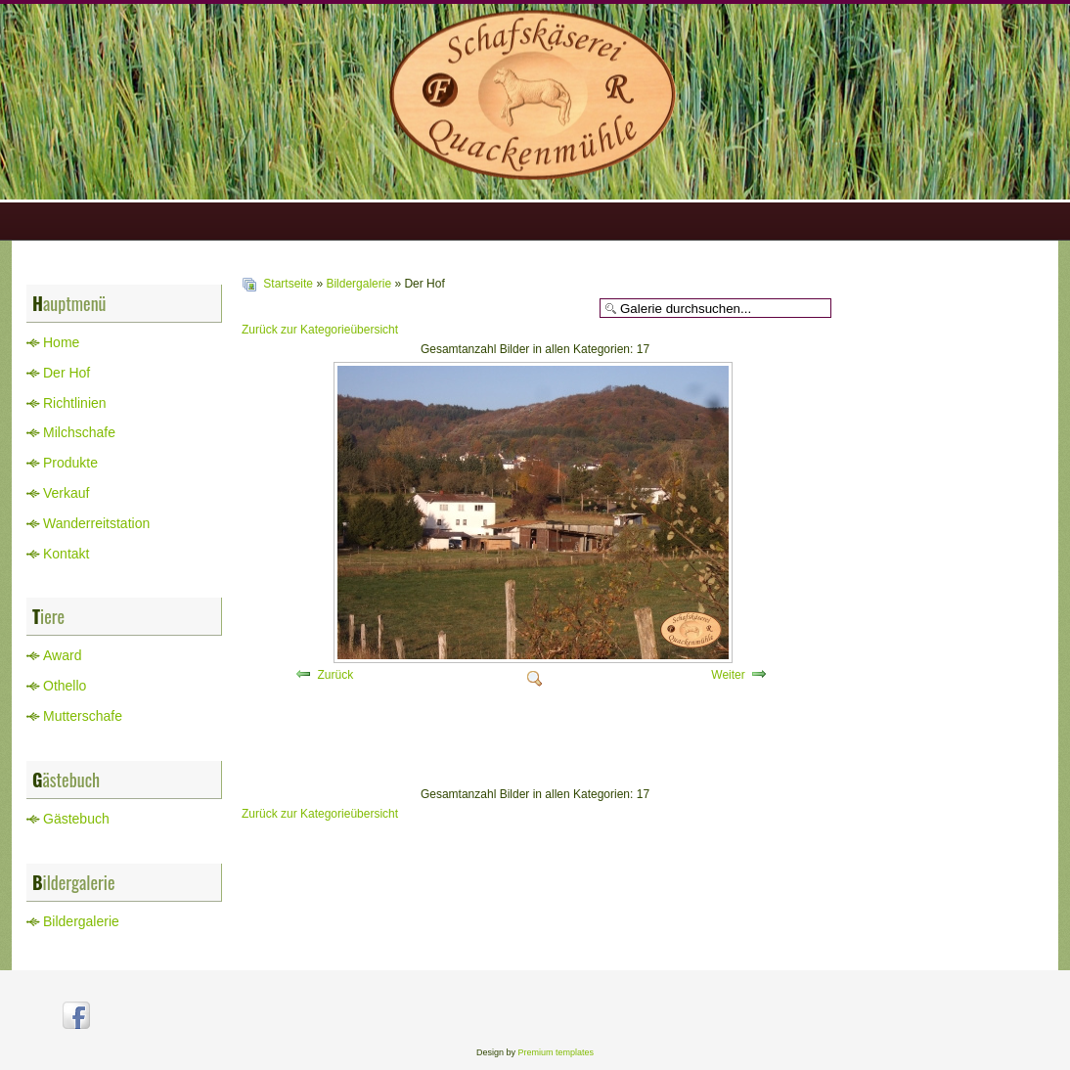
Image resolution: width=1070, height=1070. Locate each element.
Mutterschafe (82, 716)
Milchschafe (79, 432)
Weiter (727, 675)
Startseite (288, 283)
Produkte (70, 462)
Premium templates (556, 1052)
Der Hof (66, 372)
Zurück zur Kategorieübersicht (320, 329)
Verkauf (66, 493)
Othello (64, 685)
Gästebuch (76, 818)
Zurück (335, 675)
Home (61, 342)
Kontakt (66, 553)
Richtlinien (75, 403)
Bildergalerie (81, 921)
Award (62, 655)
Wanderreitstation (96, 523)
